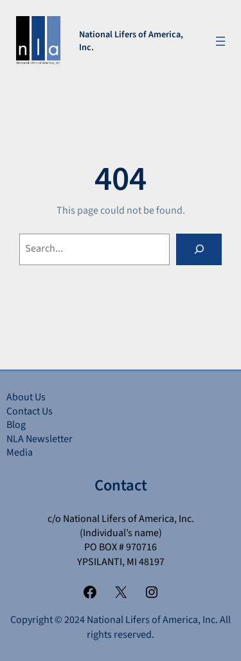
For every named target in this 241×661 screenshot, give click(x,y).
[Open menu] (220, 41)
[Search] (199, 249)
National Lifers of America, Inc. (131, 41)
